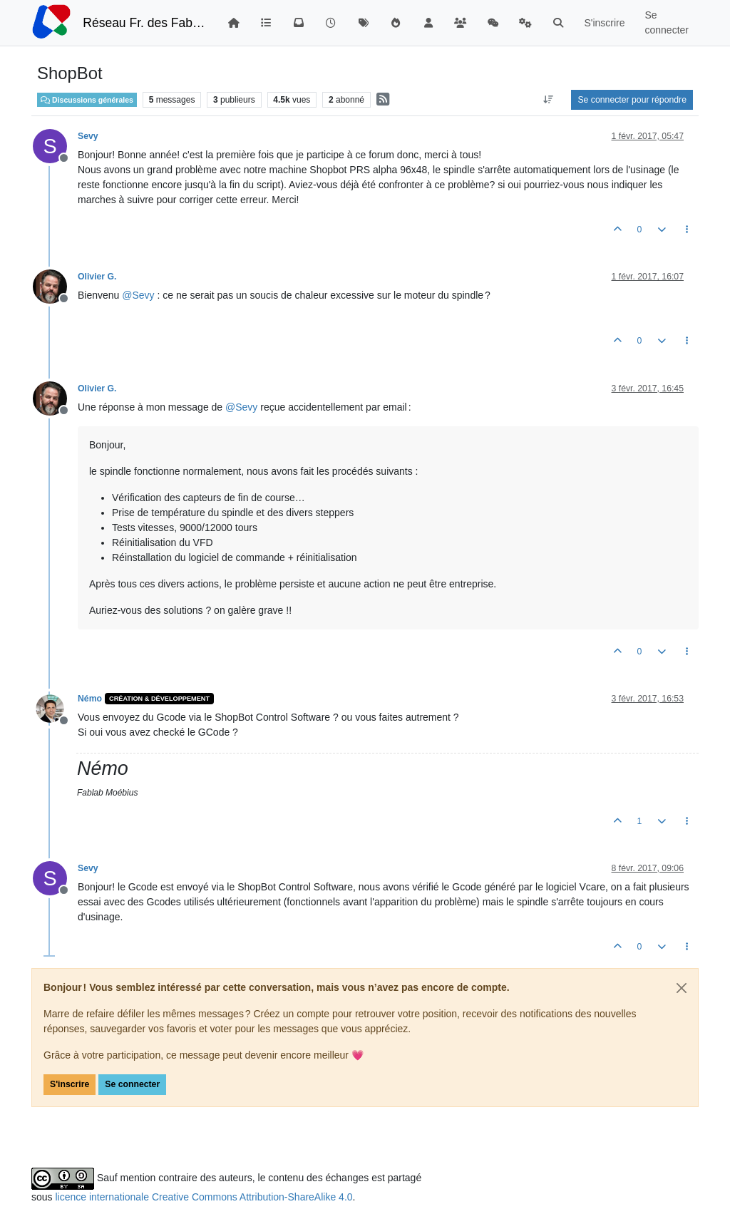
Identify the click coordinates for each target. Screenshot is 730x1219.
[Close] (681, 988)
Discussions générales (87, 100)
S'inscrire (69, 1084)
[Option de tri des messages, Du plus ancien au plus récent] (548, 100)
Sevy (88, 136)
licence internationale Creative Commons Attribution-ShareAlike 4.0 (203, 1197)
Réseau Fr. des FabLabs (144, 23)
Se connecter (132, 1084)
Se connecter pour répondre (632, 100)
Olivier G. (97, 277)
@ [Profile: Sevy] (138, 295)
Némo (90, 699)
